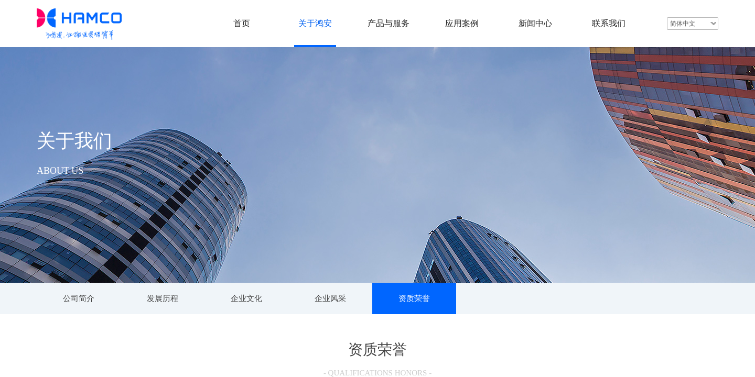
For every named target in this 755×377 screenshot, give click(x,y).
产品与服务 (388, 23)
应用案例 (462, 23)
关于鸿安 (315, 23)
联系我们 (608, 23)
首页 (241, 23)
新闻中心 (535, 23)
